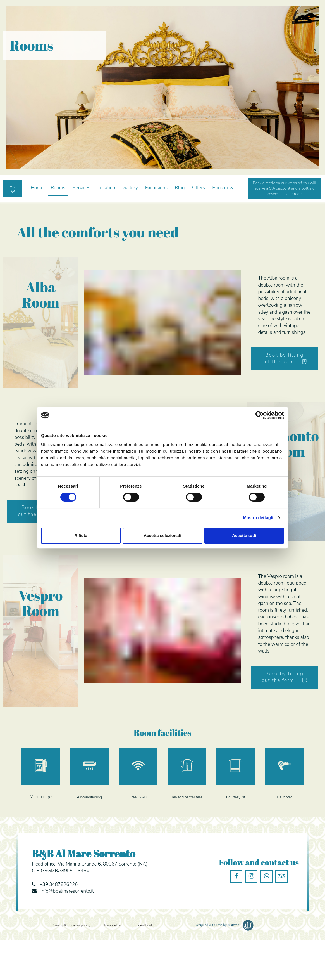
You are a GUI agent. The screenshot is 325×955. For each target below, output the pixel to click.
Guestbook (144, 925)
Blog (180, 188)
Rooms (58, 188)
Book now (222, 188)
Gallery (130, 188)
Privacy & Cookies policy (71, 925)
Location (106, 188)
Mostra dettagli (258, 517)
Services (81, 188)
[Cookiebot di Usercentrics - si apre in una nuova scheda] (259, 415)
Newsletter (113, 925)
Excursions (156, 188)
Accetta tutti (244, 535)
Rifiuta (80, 535)
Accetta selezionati (162, 535)
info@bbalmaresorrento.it (67, 891)
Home (37, 188)
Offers (198, 188)
